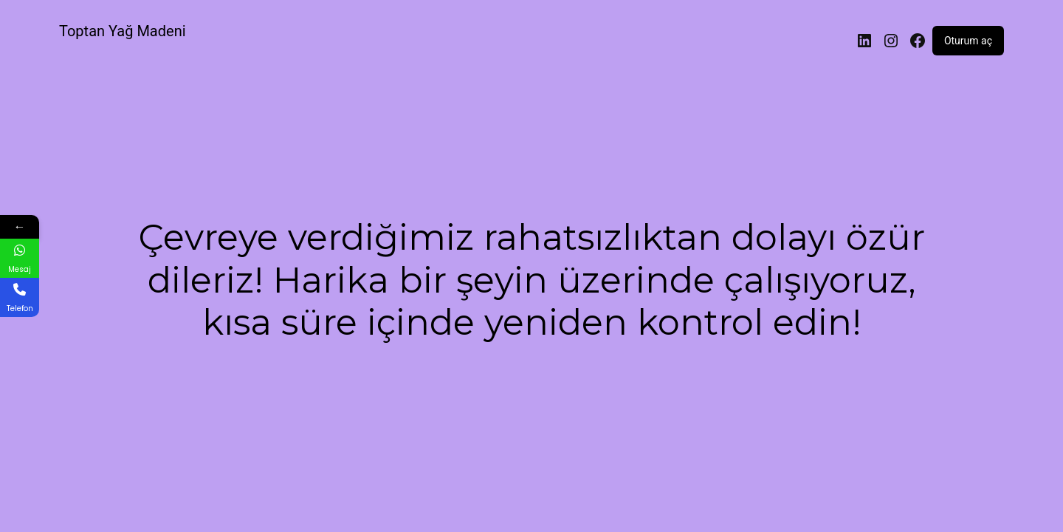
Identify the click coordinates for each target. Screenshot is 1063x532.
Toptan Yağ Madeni (122, 31)
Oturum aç (968, 41)
